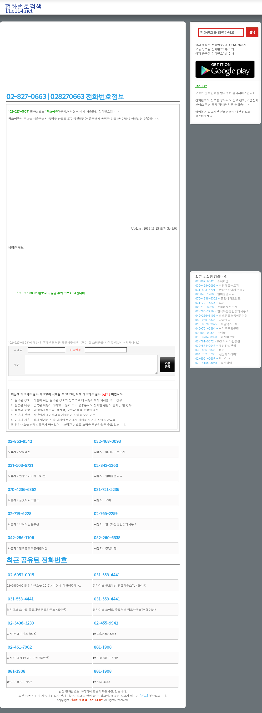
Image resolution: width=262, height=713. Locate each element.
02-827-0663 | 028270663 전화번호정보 (65, 97)
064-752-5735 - (217, 354)
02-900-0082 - (210, 333)
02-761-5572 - (217, 341)
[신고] (144, 695)
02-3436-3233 (21, 623)
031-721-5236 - (210, 302)
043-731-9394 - (217, 328)
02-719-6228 (19, 514)
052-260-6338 (107, 538)
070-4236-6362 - (218, 298)
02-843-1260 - (214, 294)
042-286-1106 (21, 538)
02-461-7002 (20, 647)
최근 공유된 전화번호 (36, 560)
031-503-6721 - (220, 290)
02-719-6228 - (216, 307)
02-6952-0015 (21, 575)
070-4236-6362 (22, 489)
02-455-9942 (106, 623)
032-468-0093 (107, 441)
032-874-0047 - (215, 345)
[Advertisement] (93, 57)
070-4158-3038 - (213, 363)
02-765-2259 (106, 514)
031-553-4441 (107, 575)
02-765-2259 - (222, 311)
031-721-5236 (106, 489)
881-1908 (102, 647)
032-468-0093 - (217, 285)
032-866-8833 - (210, 350)
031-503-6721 (20, 465)
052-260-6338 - (212, 320)
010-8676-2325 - (218, 324)
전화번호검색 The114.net (23, 8)
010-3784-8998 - (215, 337)
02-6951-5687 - (212, 358)
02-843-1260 (106, 465)
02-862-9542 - (212, 281)
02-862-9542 (20, 441)
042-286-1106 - (221, 315)
